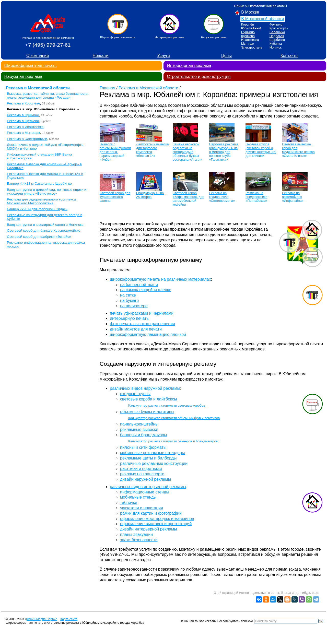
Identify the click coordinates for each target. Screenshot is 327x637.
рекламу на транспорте (142, 474)
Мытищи (247, 43)
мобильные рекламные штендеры (152, 453)
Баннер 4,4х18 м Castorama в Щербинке (39, 183)
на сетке (128, 295)
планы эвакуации (136, 534)
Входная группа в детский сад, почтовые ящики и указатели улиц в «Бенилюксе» (46, 191)
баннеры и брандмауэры (143, 435)
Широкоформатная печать (30, 65)
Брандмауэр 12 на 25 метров (150, 195)
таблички (128, 502)
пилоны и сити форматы (143, 447)
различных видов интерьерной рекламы (148, 487)
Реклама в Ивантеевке (25, 127)
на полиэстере (134, 306)
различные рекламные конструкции (154, 463)
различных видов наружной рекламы (145, 388)
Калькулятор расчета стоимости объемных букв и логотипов (174, 418)
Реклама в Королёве (23, 103)
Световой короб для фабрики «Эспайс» (39, 237)
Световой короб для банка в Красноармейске (43, 230)
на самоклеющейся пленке (145, 290)
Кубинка (276, 43)
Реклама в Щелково (23, 121)
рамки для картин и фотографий (151, 513)
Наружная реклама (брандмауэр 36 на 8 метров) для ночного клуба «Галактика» (223, 151)
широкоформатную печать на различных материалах (160, 279)
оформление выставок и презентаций (156, 524)
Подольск (277, 36)
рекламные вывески (139, 429)
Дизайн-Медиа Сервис (41, 619)
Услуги (163, 55)
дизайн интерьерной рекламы (148, 529)
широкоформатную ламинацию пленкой (148, 334)
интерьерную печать (129, 318)
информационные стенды (144, 492)
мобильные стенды (138, 497)
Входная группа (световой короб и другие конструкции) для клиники (261, 150)
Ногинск (276, 47)
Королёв (247, 24)
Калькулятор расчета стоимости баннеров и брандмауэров (173, 441)
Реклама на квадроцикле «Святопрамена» (222, 197)
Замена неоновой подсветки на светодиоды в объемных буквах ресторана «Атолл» (187, 151)
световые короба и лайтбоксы (148, 399)
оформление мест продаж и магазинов (157, 518)
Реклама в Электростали (27, 139)
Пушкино (248, 32)
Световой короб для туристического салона (115, 197)
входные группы (135, 394)
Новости (101, 55)
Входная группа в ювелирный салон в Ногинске (45, 225)
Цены (226, 55)
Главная (107, 88)
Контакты (289, 55)
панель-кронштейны (139, 424)
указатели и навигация (141, 508)
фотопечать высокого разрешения (142, 324)
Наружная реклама (23, 76)
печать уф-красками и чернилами (141, 313)
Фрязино (276, 24)
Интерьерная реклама (189, 65)
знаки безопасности (139, 540)
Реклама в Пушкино (23, 115)
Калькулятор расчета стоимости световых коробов (166, 405)
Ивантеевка (250, 40)
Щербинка (277, 40)
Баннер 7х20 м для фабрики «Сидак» (37, 209)
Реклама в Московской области (38, 88)
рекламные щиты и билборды (148, 458)
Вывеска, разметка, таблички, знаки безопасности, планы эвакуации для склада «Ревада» (48, 95)
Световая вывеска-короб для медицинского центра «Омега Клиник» (298, 150)
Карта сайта (68, 619)
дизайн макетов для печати (136, 329)
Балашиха (277, 32)
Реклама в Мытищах (23, 133)
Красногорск (279, 28)
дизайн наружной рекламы (145, 479)
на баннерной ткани (139, 284)
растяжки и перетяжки (141, 468)
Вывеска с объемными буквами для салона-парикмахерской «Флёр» (115, 151)
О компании (37, 55)
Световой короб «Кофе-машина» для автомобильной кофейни (188, 198)
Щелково (248, 36)
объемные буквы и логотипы (147, 411)
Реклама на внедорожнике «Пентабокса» (256, 197)
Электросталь (251, 47)
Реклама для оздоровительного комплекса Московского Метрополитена (41, 201)
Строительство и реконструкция (198, 76)
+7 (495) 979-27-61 (48, 45)
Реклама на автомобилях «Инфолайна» (292, 197)
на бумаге (129, 300)
